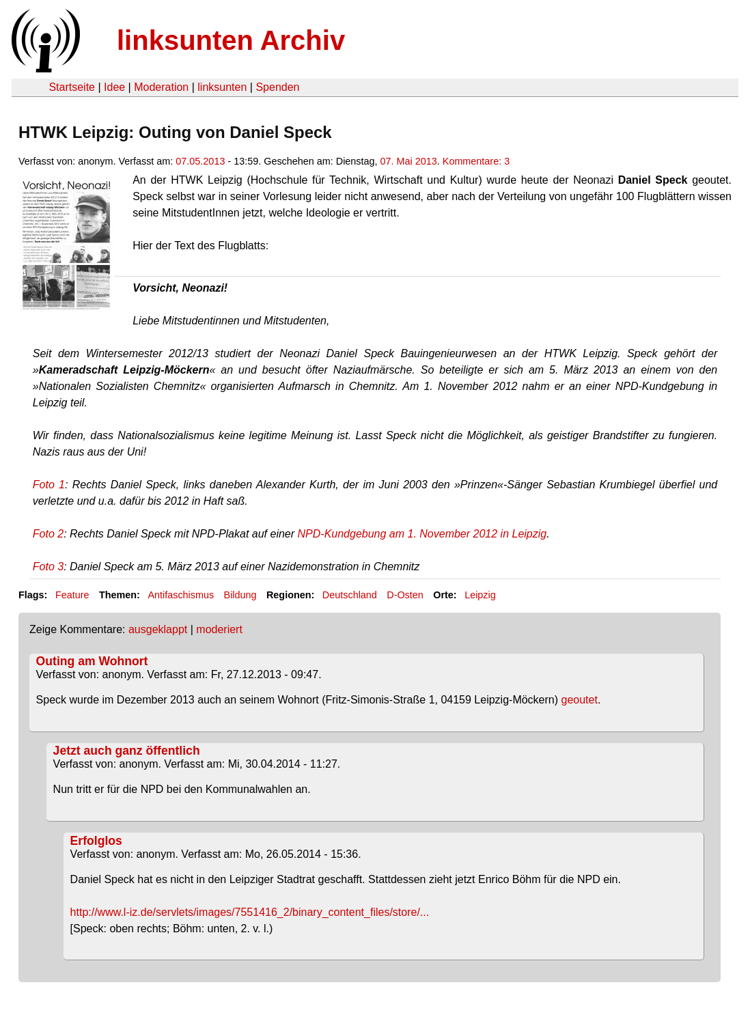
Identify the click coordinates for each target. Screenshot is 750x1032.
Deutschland (349, 594)
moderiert (219, 629)
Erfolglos (96, 841)
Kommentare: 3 (476, 161)
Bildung (240, 594)
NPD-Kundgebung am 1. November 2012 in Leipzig (422, 534)
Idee (114, 87)
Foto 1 (49, 484)
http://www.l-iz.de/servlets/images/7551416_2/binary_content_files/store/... (250, 912)
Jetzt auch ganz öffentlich (126, 750)
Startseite (71, 87)
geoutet (579, 700)
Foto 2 (48, 534)
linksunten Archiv (231, 40)
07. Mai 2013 (408, 161)
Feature (72, 594)
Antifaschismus (181, 594)
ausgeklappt (157, 629)
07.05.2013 (200, 161)
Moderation (161, 87)
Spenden (277, 87)
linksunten (222, 87)
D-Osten (405, 594)
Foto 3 (48, 566)
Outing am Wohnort (92, 661)
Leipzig (480, 594)
